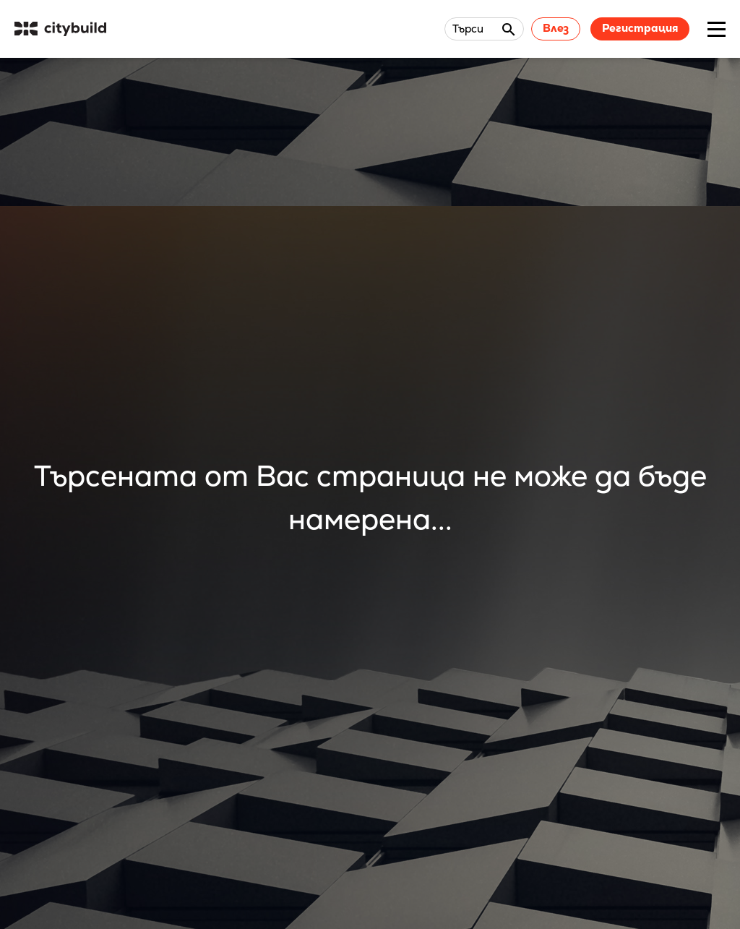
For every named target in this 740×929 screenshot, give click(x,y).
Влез (556, 28)
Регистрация (640, 28)
